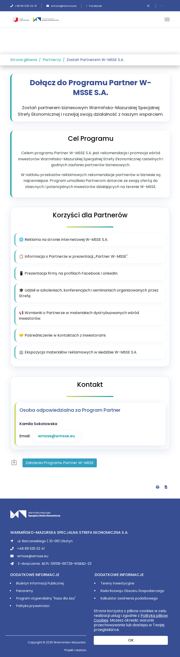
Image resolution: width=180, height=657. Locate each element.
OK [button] (131, 640)
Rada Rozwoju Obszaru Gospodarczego (132, 590)
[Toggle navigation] (167, 19)
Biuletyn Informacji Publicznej (40, 583)
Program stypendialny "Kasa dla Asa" (46, 598)
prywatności (39, 605)
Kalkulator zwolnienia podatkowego (129, 598)
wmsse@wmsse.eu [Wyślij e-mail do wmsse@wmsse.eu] (56, 436)
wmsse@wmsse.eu (61, 6)
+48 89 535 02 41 (23, 6)
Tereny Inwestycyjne (117, 583)
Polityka (23, 605)
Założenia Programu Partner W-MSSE (60, 462)
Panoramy (24, 590)
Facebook (94, 6)
